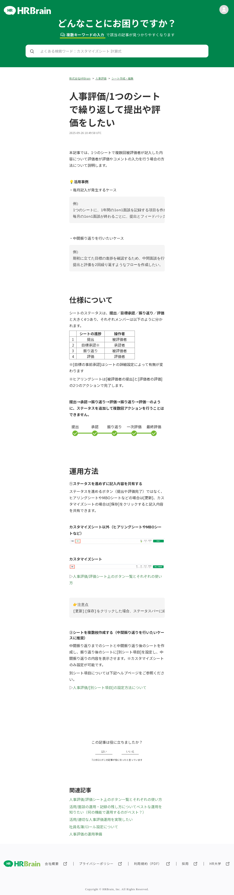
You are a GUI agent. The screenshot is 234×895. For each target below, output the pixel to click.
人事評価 (101, 78)
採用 (185, 863)
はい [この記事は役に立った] (104, 751)
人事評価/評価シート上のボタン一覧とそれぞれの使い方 (115, 799)
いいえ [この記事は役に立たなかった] (130, 751)
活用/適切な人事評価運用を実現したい (101, 819)
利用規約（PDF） (148, 863)
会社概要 (51, 863)
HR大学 (215, 863)
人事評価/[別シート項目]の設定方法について (109, 687)
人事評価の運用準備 (85, 834)
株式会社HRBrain (79, 78)
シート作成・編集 (122, 78)
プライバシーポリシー (96, 863)
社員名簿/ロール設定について (93, 826)
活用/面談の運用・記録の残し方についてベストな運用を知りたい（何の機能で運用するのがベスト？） (115, 809)
